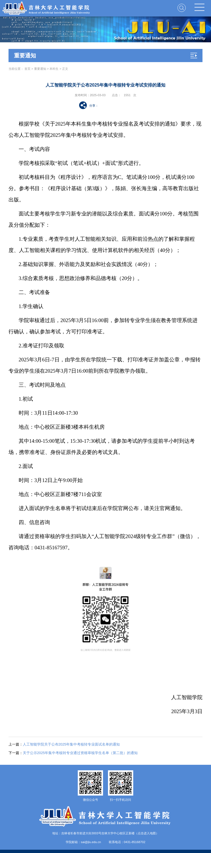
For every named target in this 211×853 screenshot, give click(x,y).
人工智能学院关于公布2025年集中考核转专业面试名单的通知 (64, 744)
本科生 (54, 68)
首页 (27, 68)
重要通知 (40, 68)
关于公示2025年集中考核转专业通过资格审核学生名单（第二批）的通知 (73, 753)
